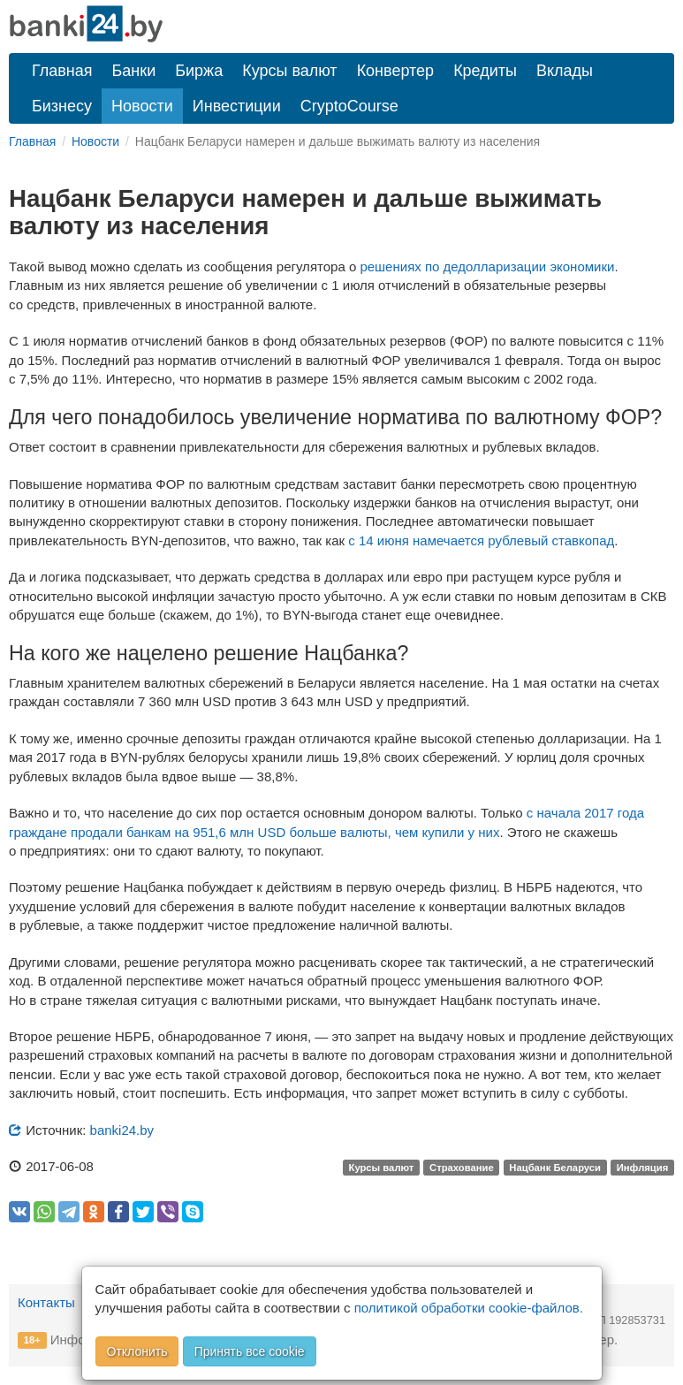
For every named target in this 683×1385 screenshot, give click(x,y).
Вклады (564, 71)
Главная (62, 71)
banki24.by (122, 1130)
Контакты (46, 1302)
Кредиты (485, 71)
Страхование (461, 1167)
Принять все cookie (249, 1351)
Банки (134, 71)
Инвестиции (237, 106)
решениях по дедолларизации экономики (487, 266)
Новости (142, 106)
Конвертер (396, 71)
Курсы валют (289, 71)
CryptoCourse (349, 106)
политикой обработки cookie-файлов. (468, 1307)
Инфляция (643, 1167)
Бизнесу (62, 106)
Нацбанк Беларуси (555, 1167)
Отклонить (137, 1351)
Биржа (199, 71)
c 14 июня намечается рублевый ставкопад (481, 540)
